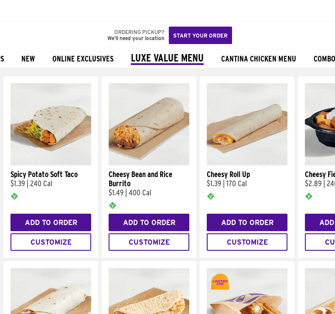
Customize (51, 242)
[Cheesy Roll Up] (247, 163)
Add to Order (51, 222)
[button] (36, 11)
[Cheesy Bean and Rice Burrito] (149, 163)
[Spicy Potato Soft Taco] (50, 163)
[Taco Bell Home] (15, 11)
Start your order (200, 35)
